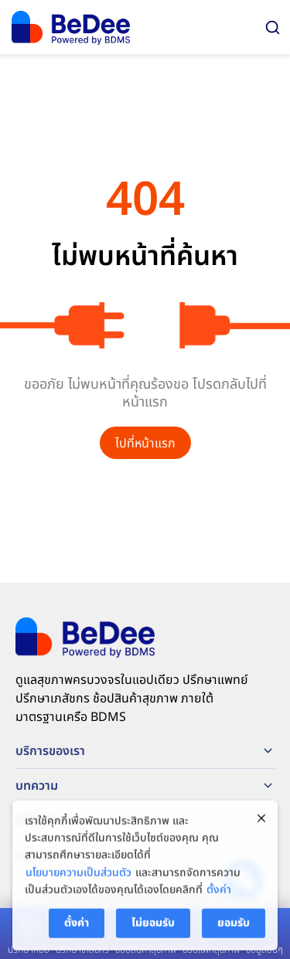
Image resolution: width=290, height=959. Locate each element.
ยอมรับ (233, 928)
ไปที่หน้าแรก (145, 443)
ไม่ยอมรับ (153, 928)
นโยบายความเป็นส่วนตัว (78, 877)
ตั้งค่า (218, 895)
